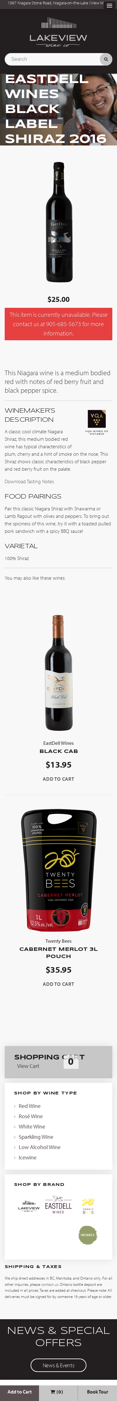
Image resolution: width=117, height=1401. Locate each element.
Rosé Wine (31, 1116)
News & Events (58, 1365)
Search (106, 59)
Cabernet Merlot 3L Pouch (58, 948)
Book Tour (97, 1392)
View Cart (28, 1065)
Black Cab (58, 746)
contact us (49, 1284)
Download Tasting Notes (29, 481)
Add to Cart (19, 1392)
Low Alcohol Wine (40, 1147)
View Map (99, 3)
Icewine (28, 1157)
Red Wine (30, 1105)
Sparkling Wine (36, 1136)
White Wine (32, 1126)
